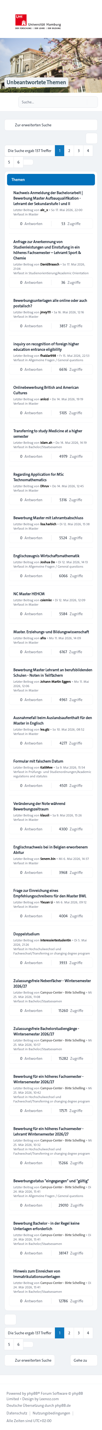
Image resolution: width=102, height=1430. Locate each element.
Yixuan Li (46, 902)
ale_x (44, 209)
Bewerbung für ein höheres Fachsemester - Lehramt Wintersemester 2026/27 (48, 1131)
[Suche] (82, 102)
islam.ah (46, 442)
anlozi (44, 398)
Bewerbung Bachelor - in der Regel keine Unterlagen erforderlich (46, 1226)
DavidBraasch (49, 264)
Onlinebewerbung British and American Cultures (46, 390)
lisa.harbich (48, 523)
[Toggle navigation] (95, 19)
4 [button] (88, 150)
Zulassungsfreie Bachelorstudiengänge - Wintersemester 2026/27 (46, 1031)
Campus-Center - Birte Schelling (62, 992)
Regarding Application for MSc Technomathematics (38, 477)
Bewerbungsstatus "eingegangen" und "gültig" (51, 1181)
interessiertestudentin (55, 940)
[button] (28, 162)
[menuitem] (17, 1413)
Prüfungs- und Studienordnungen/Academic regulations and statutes (52, 773)
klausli (44, 815)
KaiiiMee (46, 767)
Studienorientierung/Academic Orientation (59, 272)
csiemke (46, 599)
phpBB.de (63, 1405)
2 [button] (69, 150)
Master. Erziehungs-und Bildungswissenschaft (51, 632)
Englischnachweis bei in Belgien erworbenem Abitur (50, 849)
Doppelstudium (26, 934)
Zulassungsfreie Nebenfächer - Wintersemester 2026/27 (52, 983)
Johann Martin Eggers (55, 681)
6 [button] (18, 162)
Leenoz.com (49, 1399)
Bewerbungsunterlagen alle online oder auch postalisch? (50, 303)
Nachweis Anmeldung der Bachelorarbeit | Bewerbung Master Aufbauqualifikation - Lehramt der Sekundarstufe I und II (48, 198)
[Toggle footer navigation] (6, 1379)
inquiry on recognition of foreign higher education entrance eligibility (46, 346)
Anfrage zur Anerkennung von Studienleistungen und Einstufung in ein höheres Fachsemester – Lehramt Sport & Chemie (47, 250)
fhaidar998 (48, 355)
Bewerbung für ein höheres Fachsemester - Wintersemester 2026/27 (48, 1079)
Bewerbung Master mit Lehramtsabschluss (48, 518)
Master (33, 214)
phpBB (32, 1393)
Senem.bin (47, 858)
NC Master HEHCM (29, 594)
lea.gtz (44, 729)
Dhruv (44, 485)
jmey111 (45, 312)
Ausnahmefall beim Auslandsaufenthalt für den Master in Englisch (52, 720)
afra (43, 637)
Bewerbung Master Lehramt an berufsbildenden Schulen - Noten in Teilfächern (52, 672)
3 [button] (79, 150)
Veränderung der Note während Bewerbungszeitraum (39, 806)
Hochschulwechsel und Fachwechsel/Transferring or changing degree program (51, 951)
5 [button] (9, 162)
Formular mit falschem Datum (38, 761)
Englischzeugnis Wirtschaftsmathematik (46, 556)
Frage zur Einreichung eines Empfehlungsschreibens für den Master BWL (49, 893)
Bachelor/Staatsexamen (45, 446)
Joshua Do (47, 561)
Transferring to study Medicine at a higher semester (47, 433)
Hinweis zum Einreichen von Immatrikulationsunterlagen (36, 1273)
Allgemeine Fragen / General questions (56, 359)
